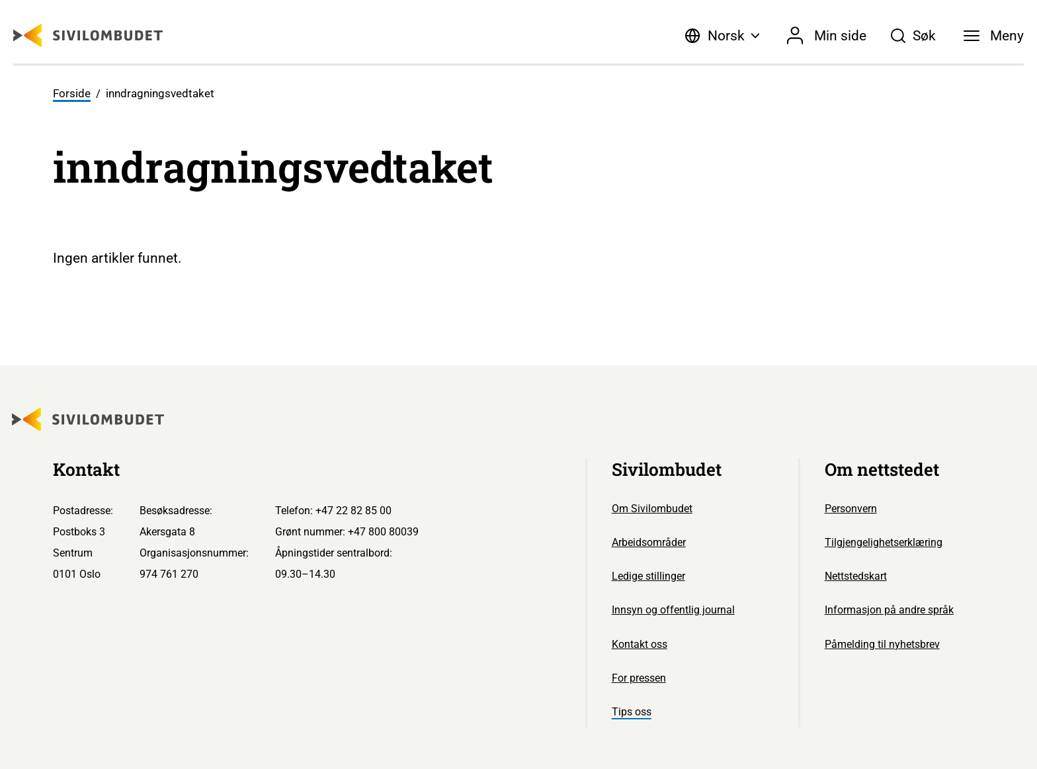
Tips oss (631, 711)
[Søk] (913, 35)
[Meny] (994, 35)
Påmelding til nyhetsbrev (882, 644)
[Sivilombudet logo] (88, 35)
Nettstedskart (856, 576)
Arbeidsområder (649, 542)
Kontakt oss (639, 644)
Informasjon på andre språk (889, 610)
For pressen (639, 678)
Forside (72, 93)
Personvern (851, 508)
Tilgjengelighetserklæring (883, 542)
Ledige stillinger (648, 576)
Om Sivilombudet (652, 508)
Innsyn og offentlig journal (673, 610)
